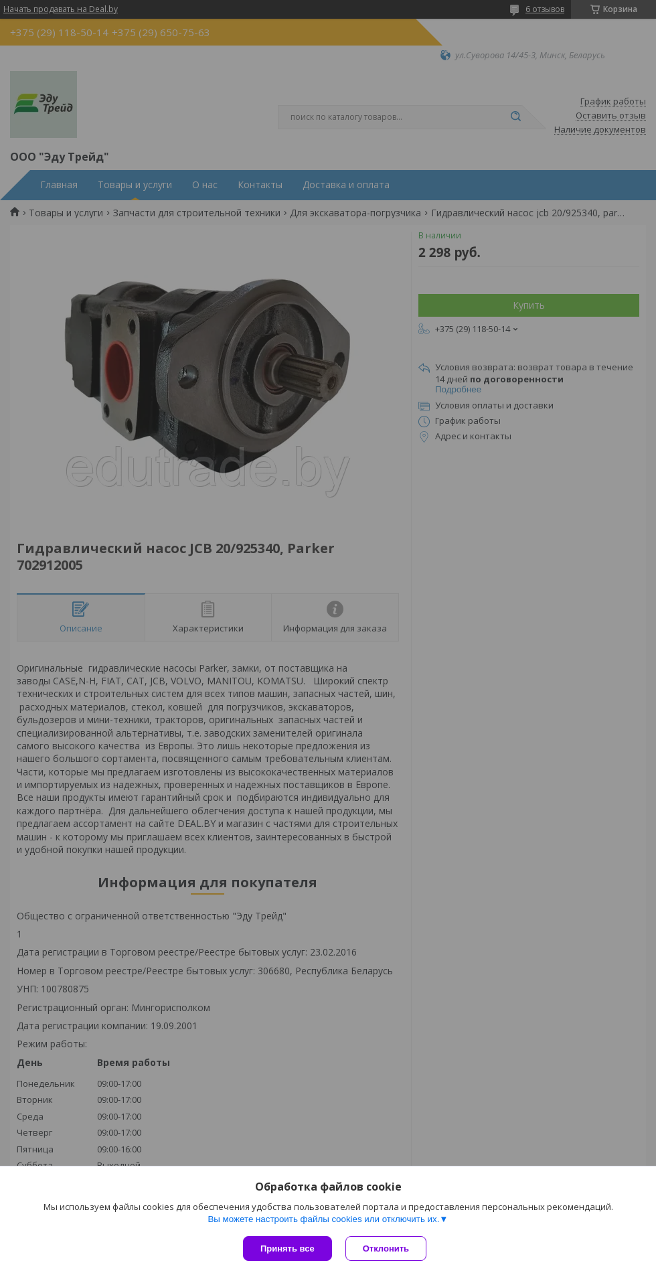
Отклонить (386, 1248)
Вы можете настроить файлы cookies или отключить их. (323, 1219)
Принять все (287, 1248)
